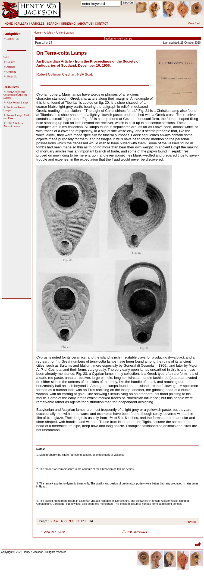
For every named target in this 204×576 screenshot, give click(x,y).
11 (78, 521)
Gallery (11, 61)
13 (87, 521)
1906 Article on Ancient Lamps (14, 125)
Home (37, 32)
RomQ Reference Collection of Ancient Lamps (15, 94)
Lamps (10, 38)
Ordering (11, 71)
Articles (10, 66)
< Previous (190, 521)
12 (82, 521)
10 (73, 521)
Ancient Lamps (65, 32)
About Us (11, 76)
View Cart (194, 23)
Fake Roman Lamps (18, 102)
